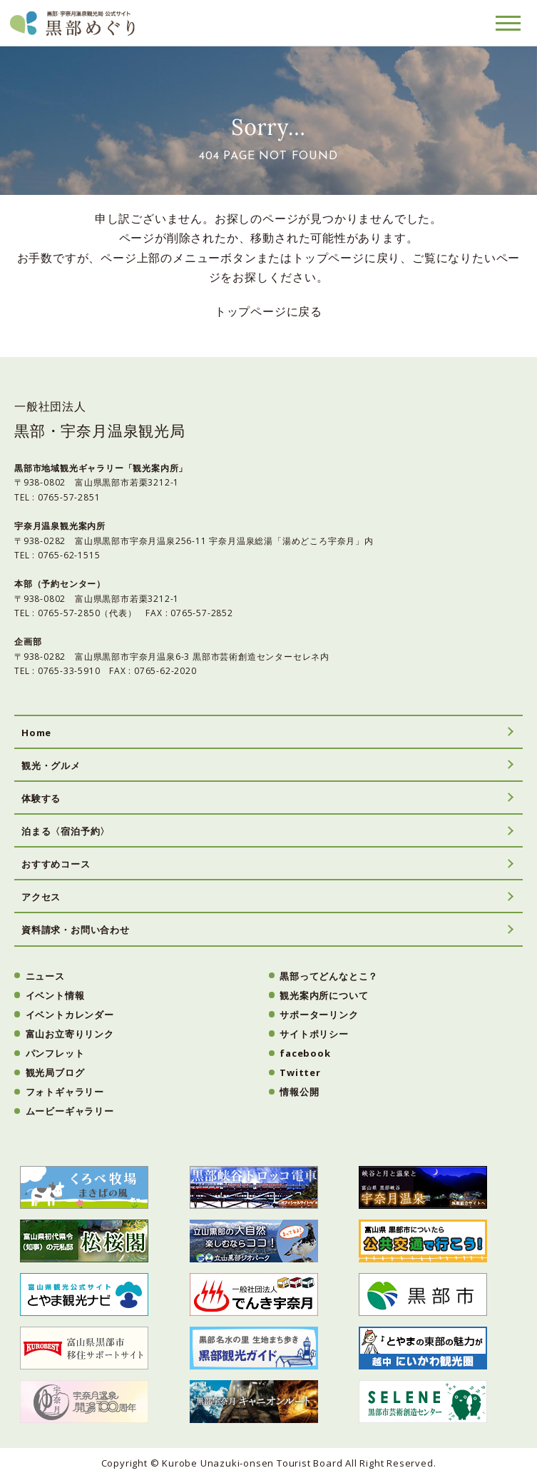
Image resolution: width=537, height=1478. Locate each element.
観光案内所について (324, 995)
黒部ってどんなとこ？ (329, 976)
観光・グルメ (51, 765)
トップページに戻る (268, 311)
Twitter (300, 1072)
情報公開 (299, 1091)
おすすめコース (56, 864)
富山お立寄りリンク (70, 1033)
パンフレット (55, 1053)
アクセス (41, 896)
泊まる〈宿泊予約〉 (65, 831)
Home (36, 732)
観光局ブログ (55, 1072)
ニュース (45, 976)
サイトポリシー (314, 1033)
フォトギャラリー (65, 1091)
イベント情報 (55, 995)
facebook (305, 1053)
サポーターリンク (319, 1014)
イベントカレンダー (70, 1014)
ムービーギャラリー (70, 1111)
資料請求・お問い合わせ (75, 929)
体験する (41, 798)
